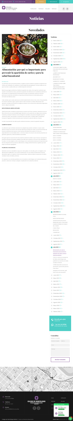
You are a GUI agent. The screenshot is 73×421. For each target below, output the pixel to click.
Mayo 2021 (57, 276)
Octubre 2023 (58, 165)
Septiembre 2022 (59, 204)
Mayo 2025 (57, 93)
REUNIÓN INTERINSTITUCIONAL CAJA (59, 213)
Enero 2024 (57, 156)
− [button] (1, 369)
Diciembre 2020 (59, 291)
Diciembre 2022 (59, 195)
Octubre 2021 (58, 236)
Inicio (52, 396)
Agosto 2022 (58, 207)
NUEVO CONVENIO (57, 134)
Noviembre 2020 (59, 294)
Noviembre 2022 (59, 198)
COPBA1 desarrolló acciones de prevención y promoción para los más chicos (60, 264)
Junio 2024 (57, 141)
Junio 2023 (57, 180)
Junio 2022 (57, 233)
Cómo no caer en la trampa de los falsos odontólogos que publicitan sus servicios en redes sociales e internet (60, 258)
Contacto (41, 1)
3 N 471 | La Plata (9, 396)
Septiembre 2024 (59, 117)
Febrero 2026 (58, 42)
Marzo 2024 (58, 150)
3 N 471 (10, 1)
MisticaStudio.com (63, 417)
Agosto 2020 (58, 300)
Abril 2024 (57, 147)
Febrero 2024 (58, 153)
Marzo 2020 (58, 307)
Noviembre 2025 (59, 51)
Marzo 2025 (58, 99)
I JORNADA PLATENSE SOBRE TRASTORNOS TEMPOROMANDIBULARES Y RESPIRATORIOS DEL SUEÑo (59, 84)
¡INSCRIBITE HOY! (56, 75)
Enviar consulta (60, 358)
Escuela (63, 399)
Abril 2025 (57, 96)
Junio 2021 (57, 273)
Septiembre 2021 (59, 239)
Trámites (63, 403)
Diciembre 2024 (59, 108)
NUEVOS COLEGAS (57, 177)
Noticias (53, 399)
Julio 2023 (56, 174)
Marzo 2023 (58, 189)
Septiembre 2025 (59, 57)
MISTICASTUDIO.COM (57, 416)
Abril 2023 (57, 186)
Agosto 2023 (58, 171)
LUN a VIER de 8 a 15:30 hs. (12, 407)
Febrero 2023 (58, 192)
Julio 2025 (57, 63)
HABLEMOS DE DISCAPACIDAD (59, 128)
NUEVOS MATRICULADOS (58, 216)
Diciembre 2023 (59, 159)
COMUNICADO (56, 230)
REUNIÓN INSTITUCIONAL (58, 77)
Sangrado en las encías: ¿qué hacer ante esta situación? (60, 269)
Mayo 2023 (57, 183)
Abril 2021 (57, 279)
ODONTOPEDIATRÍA (57, 125)
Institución (63, 396)
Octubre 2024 (58, 114)
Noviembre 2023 (59, 162)
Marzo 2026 (58, 39)
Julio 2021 (56, 245)
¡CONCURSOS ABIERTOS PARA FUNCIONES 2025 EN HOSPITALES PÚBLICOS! (60, 67)
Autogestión (65, 1)
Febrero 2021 (58, 285)
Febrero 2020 (58, 310)
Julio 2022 (57, 210)
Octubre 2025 (58, 54)
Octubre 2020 (58, 297)
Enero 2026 (57, 45)
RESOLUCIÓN (56, 228)
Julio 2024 (57, 123)
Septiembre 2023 (59, 168)
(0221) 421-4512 (22, 1)
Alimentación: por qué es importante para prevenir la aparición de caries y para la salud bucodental (59, 250)
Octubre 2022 (58, 201)
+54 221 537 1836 (60, 322)
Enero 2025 (57, 105)
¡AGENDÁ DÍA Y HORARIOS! (59, 79)
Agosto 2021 (57, 242)
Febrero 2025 (58, 102)
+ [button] (1, 367)
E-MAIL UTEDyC (56, 226)
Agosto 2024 (58, 120)
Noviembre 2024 (59, 111)
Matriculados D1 (52, 1)
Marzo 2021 (57, 282)
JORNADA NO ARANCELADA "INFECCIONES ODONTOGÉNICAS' (60, 130)
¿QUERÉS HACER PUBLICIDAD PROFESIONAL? (59, 72)
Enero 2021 (57, 288)
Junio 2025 (57, 90)
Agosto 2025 (58, 60)
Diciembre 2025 (59, 48)
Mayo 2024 (57, 144)
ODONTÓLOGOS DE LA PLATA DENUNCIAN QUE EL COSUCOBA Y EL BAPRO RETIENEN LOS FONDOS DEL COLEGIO (60, 221)
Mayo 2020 (57, 303)
